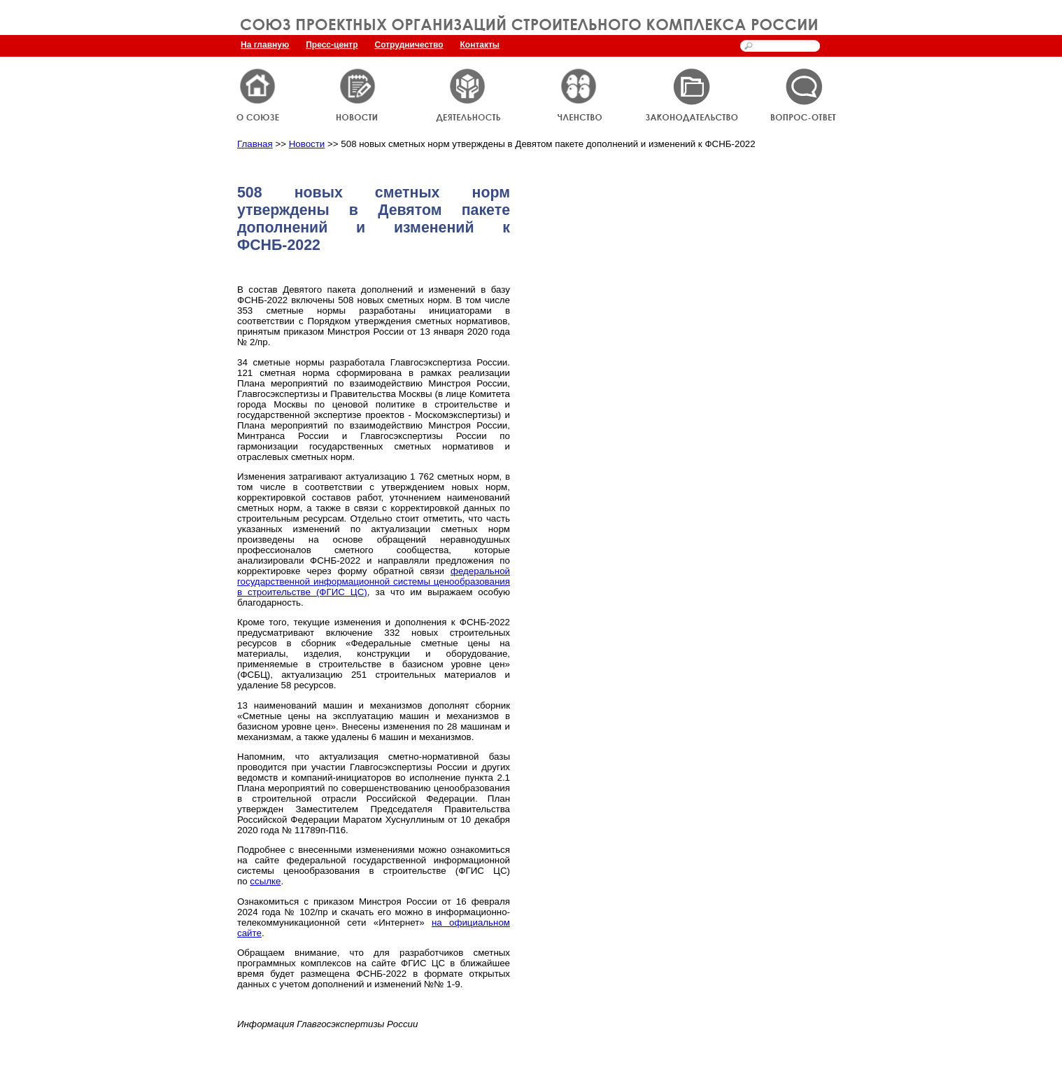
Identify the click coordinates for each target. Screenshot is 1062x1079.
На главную (265, 45)
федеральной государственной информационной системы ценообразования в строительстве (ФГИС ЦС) (373, 581)
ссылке (265, 881)
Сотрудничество (409, 45)
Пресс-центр (331, 45)
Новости (307, 144)
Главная (255, 144)
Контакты (480, 45)
